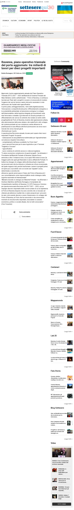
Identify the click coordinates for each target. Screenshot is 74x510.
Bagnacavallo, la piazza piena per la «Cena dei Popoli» (57, 315)
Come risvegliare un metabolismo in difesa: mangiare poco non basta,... (59, 220)
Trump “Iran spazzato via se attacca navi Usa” (28, 35)
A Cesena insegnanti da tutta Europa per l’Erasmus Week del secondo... (59, 239)
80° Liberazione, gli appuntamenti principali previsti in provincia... (57, 396)
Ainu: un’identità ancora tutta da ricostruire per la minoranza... (59, 415)
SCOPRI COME (58, 78)
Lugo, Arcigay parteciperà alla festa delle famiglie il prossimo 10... (58, 168)
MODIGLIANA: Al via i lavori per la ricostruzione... (64, 480)
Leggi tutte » (68, 157)
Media (34, 2)
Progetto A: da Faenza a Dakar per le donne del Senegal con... (58, 431)
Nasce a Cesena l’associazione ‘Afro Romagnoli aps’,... (56, 324)
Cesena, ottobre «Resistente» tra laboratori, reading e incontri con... (58, 378)
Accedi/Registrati (67, 2)
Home (20, 2)
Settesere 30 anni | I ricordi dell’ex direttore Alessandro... (58, 133)
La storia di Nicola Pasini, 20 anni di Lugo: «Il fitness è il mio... (59, 359)
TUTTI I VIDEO (62, 504)
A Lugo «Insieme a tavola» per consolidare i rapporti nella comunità (58, 307)
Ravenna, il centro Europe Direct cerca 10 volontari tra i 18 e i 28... (59, 342)
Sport (30, 20)
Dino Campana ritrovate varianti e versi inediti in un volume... (58, 423)
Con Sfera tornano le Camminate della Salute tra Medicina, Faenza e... (58, 176)
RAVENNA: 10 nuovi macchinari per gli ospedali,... (63, 488)
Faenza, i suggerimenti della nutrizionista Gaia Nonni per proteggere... (59, 203)
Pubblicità (40, 2)
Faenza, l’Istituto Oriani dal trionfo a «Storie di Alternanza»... (58, 255)
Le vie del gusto (47, 20)
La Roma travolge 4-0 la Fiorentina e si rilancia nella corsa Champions (34, 33)
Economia (22, 20)
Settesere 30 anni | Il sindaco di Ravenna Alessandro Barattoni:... (57, 149)
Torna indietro (25, 216)
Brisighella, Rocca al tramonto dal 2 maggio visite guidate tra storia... (59, 185)
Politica (37, 20)
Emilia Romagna (6, 73)
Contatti (46, 2)
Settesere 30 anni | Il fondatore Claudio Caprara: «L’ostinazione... (58, 141)
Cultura (14, 20)
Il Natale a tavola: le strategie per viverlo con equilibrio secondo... (58, 212)
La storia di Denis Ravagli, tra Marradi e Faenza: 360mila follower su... (59, 351)
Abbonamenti (27, 2)
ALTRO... (5, 26)
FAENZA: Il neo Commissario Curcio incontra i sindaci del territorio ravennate (60, 462)
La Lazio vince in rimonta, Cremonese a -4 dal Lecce (29, 36)
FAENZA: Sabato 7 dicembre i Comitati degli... (64, 497)
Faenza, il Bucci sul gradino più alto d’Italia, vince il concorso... (58, 247)
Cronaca (6, 20)
